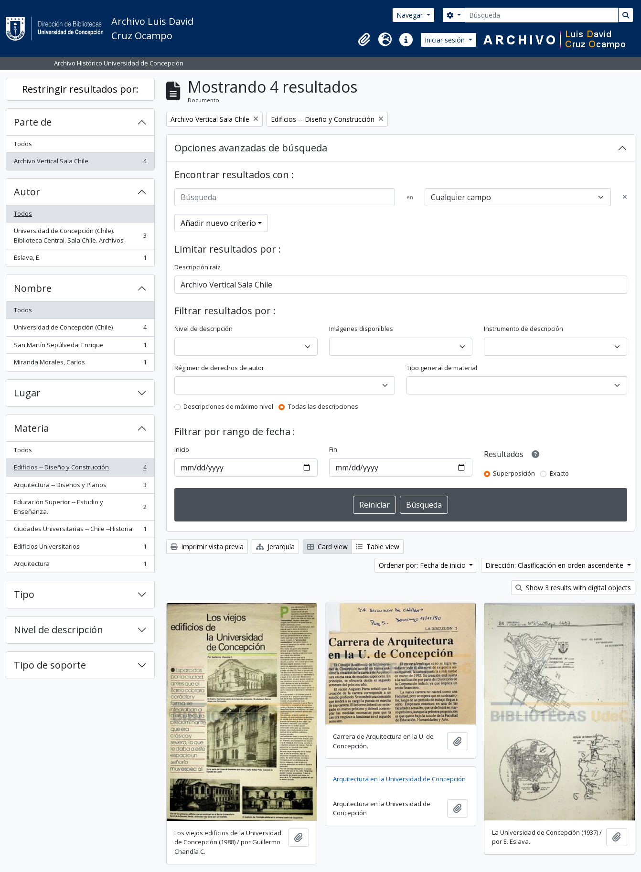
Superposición (514, 473)
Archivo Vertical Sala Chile (80, 163)
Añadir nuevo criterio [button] (218, 223)
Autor (27, 191)
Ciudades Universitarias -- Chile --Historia (80, 530)
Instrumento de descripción (523, 328)
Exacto (559, 473)
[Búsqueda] (542, 15)
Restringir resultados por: (80, 89)
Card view (327, 546)
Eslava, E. (80, 259)
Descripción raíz (197, 267)
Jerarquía (275, 546)
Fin (333, 449)
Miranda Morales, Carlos (80, 364)
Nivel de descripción (58, 629)
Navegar (410, 15)
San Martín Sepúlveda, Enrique (80, 346)
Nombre (33, 288)
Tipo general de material (441, 367)
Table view (377, 546)
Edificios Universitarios (80, 548)
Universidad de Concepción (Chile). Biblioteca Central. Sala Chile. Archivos (80, 235)
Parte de (33, 122)
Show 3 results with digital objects (573, 587)
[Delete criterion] (624, 197)
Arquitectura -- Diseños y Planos (80, 486)
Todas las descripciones (323, 406)
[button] (363, 39)
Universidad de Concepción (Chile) (80, 329)
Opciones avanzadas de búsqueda (250, 147)
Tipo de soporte (50, 665)
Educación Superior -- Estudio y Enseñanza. (80, 507)
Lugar (27, 392)
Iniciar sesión (446, 39)
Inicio (181, 449)
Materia (31, 428)
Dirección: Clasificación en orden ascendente (555, 565)
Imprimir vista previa (207, 546)
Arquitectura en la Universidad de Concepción (399, 779)
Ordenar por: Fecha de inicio (423, 565)
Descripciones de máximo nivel (228, 406)
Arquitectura (80, 565)
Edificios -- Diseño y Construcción (80, 469)
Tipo (24, 594)
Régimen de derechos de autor (219, 367)
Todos (23, 143)
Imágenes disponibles (361, 328)
